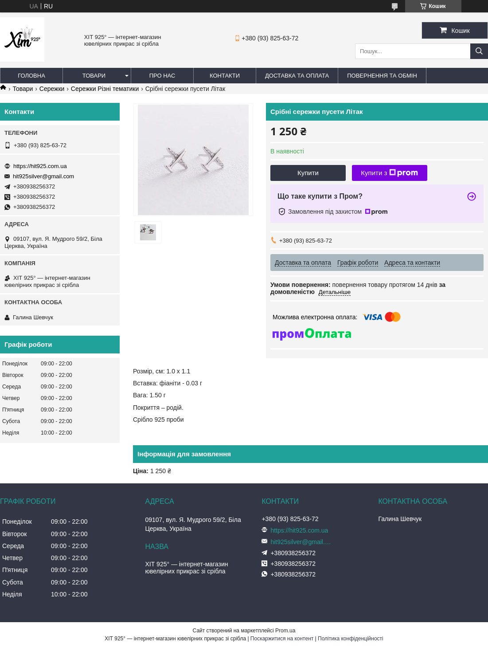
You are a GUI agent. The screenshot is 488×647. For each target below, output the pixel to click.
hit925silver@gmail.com (43, 176)
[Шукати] (479, 51)
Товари (93, 75)
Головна (31, 75)
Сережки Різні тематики (105, 88)
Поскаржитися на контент (281, 638)
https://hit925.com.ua (40, 166)
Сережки (52, 88)
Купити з (389, 173)
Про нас (162, 75)
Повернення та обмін (382, 75)
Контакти (225, 75)
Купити (308, 172)
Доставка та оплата (297, 75)
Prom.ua (285, 630)
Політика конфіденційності (350, 638)
